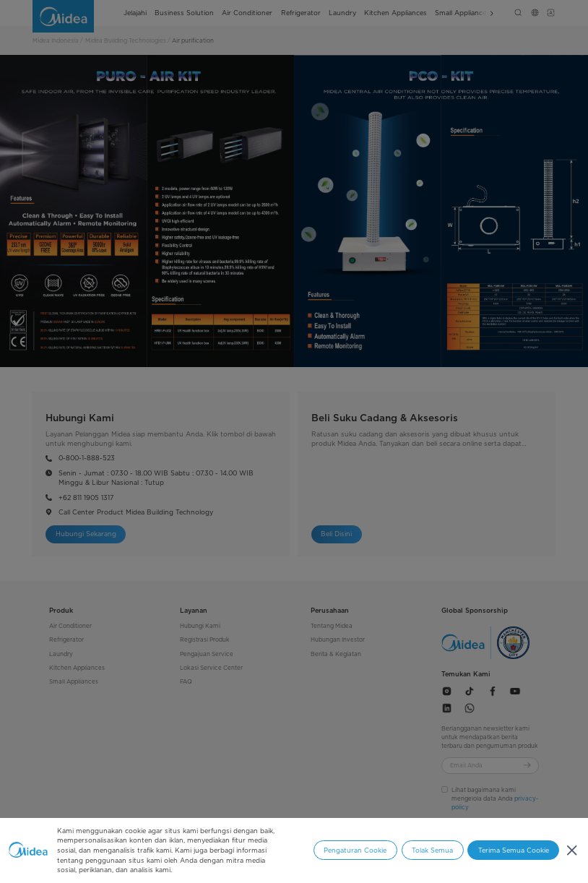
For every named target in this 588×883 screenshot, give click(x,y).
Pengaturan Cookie (355, 850)
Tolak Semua (432, 850)
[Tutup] (571, 851)
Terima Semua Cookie (513, 850)
